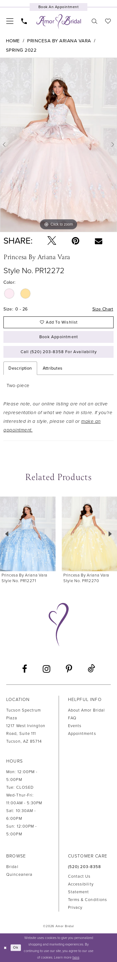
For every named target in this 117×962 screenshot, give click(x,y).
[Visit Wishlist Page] (108, 21)
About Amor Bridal (86, 710)
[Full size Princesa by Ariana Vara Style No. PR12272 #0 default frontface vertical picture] (58, 145)
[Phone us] (24, 21)
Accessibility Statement (81, 888)
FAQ (72, 718)
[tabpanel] (58, 145)
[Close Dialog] (5, 947)
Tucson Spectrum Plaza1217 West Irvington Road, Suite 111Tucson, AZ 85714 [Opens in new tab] (25, 726)
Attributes (53, 368)
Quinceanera (19, 874)
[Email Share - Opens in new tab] (98, 240)
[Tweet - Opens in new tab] (52, 241)
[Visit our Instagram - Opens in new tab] (46, 669)
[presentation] (28, 534)
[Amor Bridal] (58, 22)
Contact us (79, 876)
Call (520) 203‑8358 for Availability (59, 351)
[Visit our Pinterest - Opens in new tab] (69, 669)
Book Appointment (58, 336)
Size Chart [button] (102, 309)
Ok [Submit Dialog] (15, 948)
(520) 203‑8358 (84, 866)
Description (20, 368)
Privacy (75, 907)
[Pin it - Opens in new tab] (75, 241)
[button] (9, 21)
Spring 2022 (21, 50)
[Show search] (94, 21)
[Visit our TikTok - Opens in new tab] (91, 669)
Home (13, 41)
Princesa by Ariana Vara (59, 41)
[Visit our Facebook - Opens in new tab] (25, 669)
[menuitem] (9, 21)
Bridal (12, 866)
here (75, 957)
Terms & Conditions (87, 899)
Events (75, 725)
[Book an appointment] (58, 7)
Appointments (82, 733)
